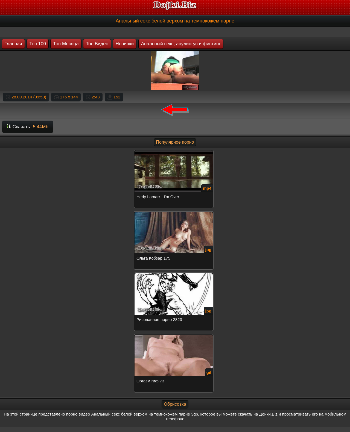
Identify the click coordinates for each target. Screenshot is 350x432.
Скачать (27, 127)
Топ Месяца (65, 43)
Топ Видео (97, 43)
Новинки (125, 43)
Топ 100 (37, 43)
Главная (13, 43)
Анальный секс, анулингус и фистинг (181, 43)
